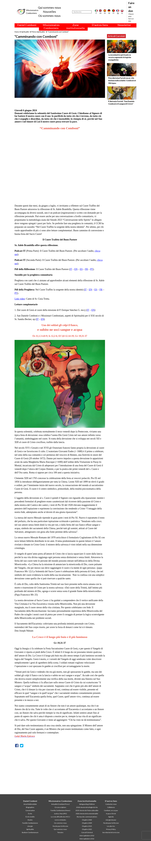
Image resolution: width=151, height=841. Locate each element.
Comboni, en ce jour (111, 810)
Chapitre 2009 (87, 823)
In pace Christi (111, 814)
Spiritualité (25, 32)
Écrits (30, 814)
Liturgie (30, 826)
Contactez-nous (111, 804)
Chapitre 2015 (87, 826)
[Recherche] (82, 11)
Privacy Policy (111, 829)
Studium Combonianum (30, 832)
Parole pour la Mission (60, 826)
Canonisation (30, 810)
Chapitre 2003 (87, 820)
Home (17, 32)
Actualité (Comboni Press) (60, 804)
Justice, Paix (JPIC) (60, 814)
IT (71, 269)
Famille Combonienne (30, 823)
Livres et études (60, 820)
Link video (20, 298)
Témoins (60, 832)
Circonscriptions (60, 807)
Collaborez (111, 807)
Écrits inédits (30, 817)
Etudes (30, 820)
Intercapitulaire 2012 (87, 836)
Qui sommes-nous (49, 7)
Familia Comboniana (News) (60, 810)
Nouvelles (49, 11)
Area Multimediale (30, 804)
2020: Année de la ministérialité (87, 814)
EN (75, 269)
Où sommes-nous (49, 15)
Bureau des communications (87, 817)
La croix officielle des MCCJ (60, 817)
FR (86, 269)
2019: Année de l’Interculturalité (87, 810)
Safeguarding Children (87, 804)
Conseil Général (87, 832)
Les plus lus (111, 826)
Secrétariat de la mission (111, 832)
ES (81, 269)
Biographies (30, 807)
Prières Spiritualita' (38, 32)
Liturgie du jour (111, 820)
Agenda (111, 817)
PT (91, 269)
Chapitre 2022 (87, 829)
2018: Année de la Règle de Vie (87, 807)
